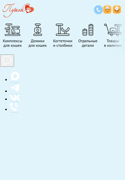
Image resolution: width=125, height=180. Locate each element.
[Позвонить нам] (98, 9)
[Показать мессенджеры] (7, 60)
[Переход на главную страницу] (18, 9)
